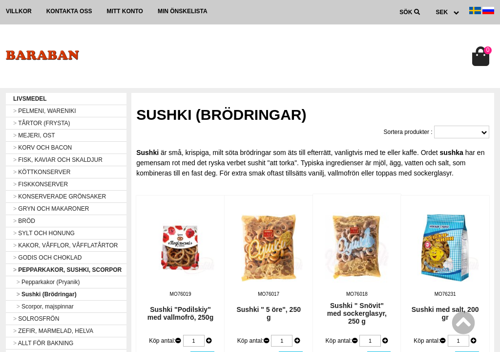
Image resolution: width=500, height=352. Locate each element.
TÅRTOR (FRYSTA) (41, 123)
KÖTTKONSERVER (41, 172)
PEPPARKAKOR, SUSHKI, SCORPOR (67, 269)
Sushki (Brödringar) (45, 294)
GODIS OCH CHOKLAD (47, 257)
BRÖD (24, 221)
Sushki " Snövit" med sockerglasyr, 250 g (357, 313)
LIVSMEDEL (30, 98)
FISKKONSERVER (40, 184)
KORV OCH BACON (42, 147)
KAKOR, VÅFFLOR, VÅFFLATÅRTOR (65, 245)
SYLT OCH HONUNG (44, 233)
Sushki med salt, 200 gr (445, 313)
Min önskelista (183, 11)
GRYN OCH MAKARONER (51, 208)
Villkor (19, 11)
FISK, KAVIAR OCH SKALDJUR (58, 159)
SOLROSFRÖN (36, 318)
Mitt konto (124, 11)
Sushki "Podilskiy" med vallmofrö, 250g (180, 313)
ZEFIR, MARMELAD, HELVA (53, 331)
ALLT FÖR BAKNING (43, 343)
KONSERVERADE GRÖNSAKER (59, 196)
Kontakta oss (69, 11)
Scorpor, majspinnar (43, 306)
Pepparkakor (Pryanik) (46, 282)
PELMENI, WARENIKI (44, 111)
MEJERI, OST (34, 135)
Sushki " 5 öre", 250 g (268, 313)
